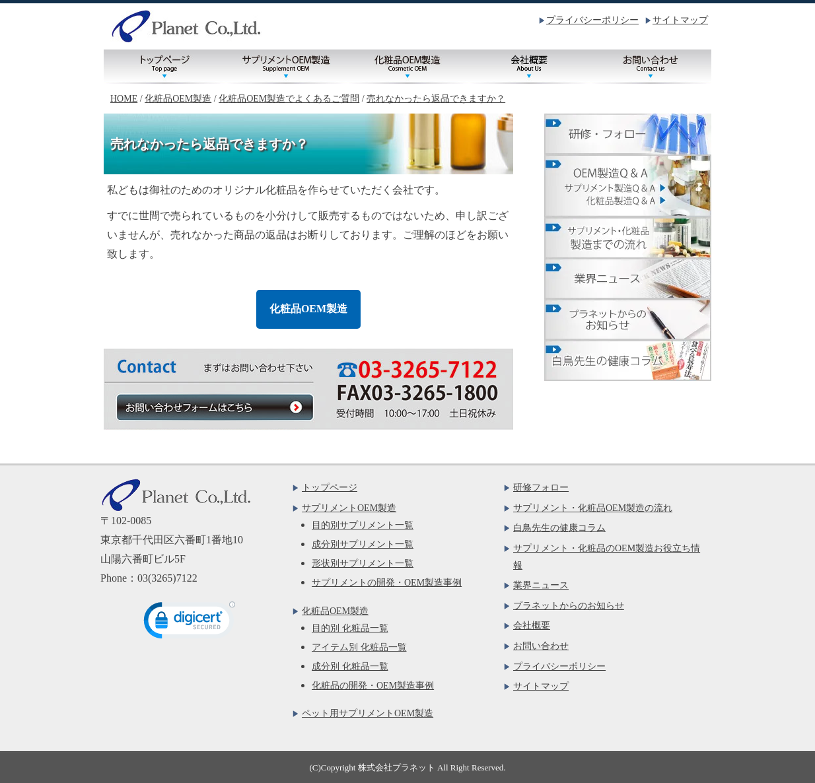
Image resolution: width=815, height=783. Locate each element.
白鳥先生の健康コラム (559, 528)
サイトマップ (680, 20)
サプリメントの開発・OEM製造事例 (387, 583)
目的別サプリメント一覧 (362, 525)
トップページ (164, 67)
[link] (189, 623)
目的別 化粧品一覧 (350, 628)
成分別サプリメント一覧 (362, 544)
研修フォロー (541, 488)
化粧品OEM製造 (407, 67)
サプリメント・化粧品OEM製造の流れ (592, 508)
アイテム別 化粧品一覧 (359, 647)
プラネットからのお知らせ (568, 606)
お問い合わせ (650, 67)
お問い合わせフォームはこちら (214, 407)
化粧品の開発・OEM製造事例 (373, 686)
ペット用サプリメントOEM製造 (367, 713)
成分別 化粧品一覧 (350, 666)
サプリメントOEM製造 (286, 67)
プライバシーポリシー (592, 20)
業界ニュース (541, 585)
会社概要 (529, 67)
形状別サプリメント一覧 (362, 563)
